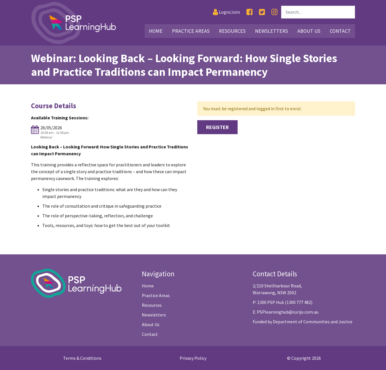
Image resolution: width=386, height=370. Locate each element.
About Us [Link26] (308, 31)
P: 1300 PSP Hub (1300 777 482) (282, 302)
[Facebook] (249, 12)
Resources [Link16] (232, 31)
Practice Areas (156, 295)
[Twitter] (262, 12)
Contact (150, 334)
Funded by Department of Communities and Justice (302, 321)
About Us (150, 324)
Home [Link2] (156, 31)
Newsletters (154, 315)
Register (217, 127)
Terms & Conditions (82, 358)
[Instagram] (274, 12)
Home (148, 286)
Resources (152, 305)
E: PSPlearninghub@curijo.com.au (285, 312)
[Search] (318, 12)
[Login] (226, 12)
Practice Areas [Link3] (190, 31)
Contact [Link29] (340, 31)
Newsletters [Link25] (271, 31)
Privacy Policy (193, 358)
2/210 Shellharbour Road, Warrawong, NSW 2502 (277, 289)
